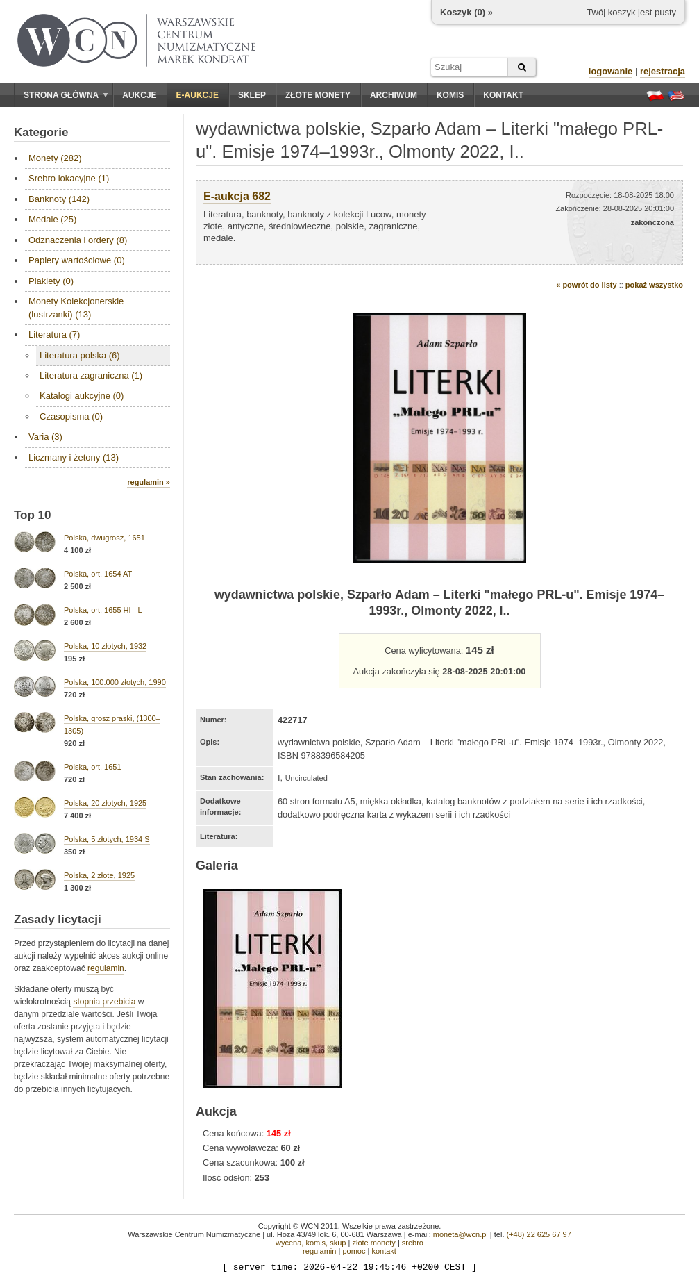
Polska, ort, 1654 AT (98, 574)
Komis (450, 95)
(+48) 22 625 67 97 (539, 1234)
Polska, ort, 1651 (92, 767)
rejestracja (662, 71)
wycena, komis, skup (311, 1243)
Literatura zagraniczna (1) (91, 375)
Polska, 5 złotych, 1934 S (107, 839)
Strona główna (66, 95)
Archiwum (393, 95)
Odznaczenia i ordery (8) (77, 240)
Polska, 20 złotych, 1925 (105, 803)
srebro (412, 1243)
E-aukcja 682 (237, 196)
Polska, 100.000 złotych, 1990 (115, 682)
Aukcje (139, 95)
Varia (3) (45, 436)
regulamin (105, 968)
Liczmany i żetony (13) (73, 457)
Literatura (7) (54, 334)
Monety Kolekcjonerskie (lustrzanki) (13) (76, 307)
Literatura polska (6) (80, 355)
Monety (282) (55, 158)
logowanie (611, 71)
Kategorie (41, 132)
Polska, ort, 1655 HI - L (103, 610)
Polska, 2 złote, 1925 (99, 875)
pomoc (353, 1251)
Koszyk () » (466, 12)
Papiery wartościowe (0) (76, 260)
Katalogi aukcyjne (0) (82, 395)
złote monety (373, 1243)
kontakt (383, 1251)
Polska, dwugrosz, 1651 (104, 537)
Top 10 (32, 515)
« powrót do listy (586, 285)
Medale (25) (52, 219)
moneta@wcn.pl (460, 1234)
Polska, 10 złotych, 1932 (105, 646)
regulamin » (148, 482)
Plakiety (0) (51, 281)
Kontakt (503, 95)
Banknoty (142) (59, 199)
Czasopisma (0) (71, 416)
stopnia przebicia (104, 1002)
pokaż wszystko (654, 285)
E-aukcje (197, 95)
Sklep (252, 95)
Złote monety (318, 95)
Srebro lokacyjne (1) (68, 178)
